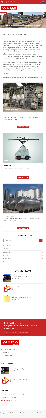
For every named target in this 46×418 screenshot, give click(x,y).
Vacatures (23, 265)
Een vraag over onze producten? (17, 332)
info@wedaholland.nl (14, 325)
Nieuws (23, 255)
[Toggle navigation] (42, 8)
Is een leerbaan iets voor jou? (20, 287)
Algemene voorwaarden (10, 349)
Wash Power (7, 160)
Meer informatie (23, 127)
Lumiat (23, 415)
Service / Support (23, 252)
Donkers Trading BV (10, 211)
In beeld (23, 262)
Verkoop (23, 249)
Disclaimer (6, 352)
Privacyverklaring (8, 355)
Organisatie (23, 246)
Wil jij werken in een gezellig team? (22, 297)
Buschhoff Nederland (10, 110)
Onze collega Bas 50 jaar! (19, 276)
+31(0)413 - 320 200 (9, 2)
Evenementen (23, 259)
